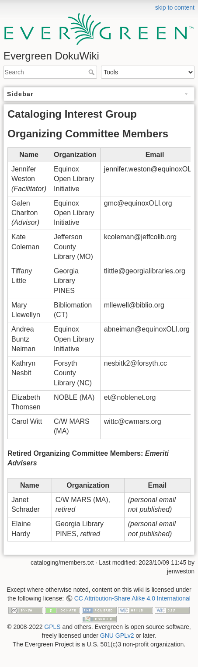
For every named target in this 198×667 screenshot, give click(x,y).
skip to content (175, 7)
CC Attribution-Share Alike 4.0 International (132, 598)
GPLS (52, 626)
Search (92, 72)
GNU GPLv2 (117, 635)
